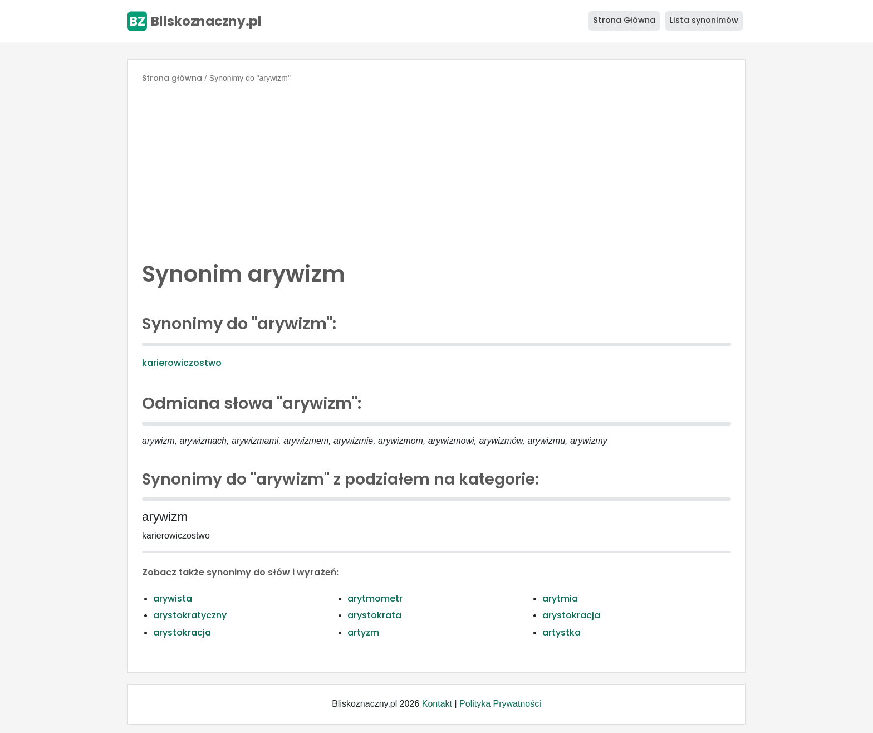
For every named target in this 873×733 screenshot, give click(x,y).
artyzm (363, 632)
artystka (561, 632)
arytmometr (375, 598)
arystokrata (374, 615)
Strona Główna (624, 20)
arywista (172, 598)
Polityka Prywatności (500, 703)
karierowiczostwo (182, 362)
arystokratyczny (190, 615)
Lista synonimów (704, 20)
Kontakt (437, 703)
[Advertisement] (436, 169)
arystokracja (571, 615)
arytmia (560, 598)
